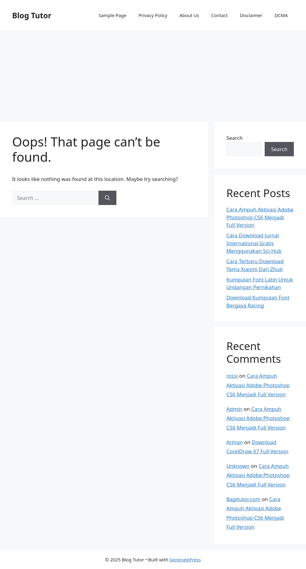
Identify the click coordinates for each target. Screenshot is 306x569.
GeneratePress (185, 560)
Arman (234, 442)
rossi (232, 375)
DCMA (281, 15)
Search (234, 137)
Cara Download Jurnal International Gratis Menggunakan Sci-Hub (253, 243)
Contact (219, 15)
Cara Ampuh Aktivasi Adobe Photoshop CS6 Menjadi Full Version (260, 217)
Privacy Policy (153, 15)
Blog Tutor (31, 15)
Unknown (237, 465)
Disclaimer (251, 15)
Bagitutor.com (243, 499)
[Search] (107, 198)
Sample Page (112, 15)
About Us (189, 15)
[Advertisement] (153, 73)
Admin (234, 408)
